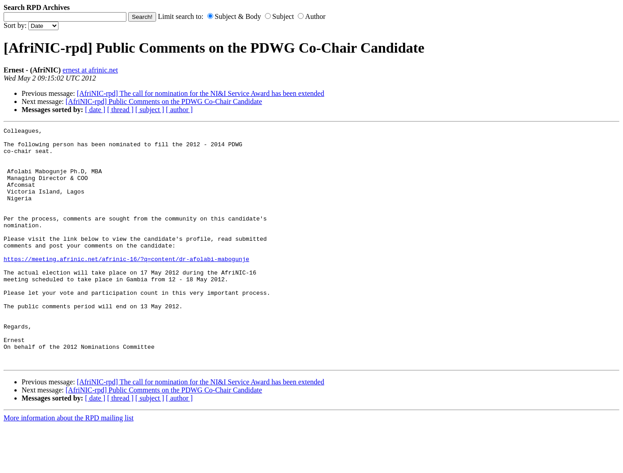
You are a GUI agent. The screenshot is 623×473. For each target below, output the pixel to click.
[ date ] (95, 109)
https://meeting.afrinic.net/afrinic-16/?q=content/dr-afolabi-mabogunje (126, 286)
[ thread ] (120, 109)
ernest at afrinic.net (90, 70)
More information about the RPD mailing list (69, 465)
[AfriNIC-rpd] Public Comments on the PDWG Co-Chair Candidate (164, 101)
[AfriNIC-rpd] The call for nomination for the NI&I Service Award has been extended (200, 93)
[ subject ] (149, 109)
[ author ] (179, 109)
